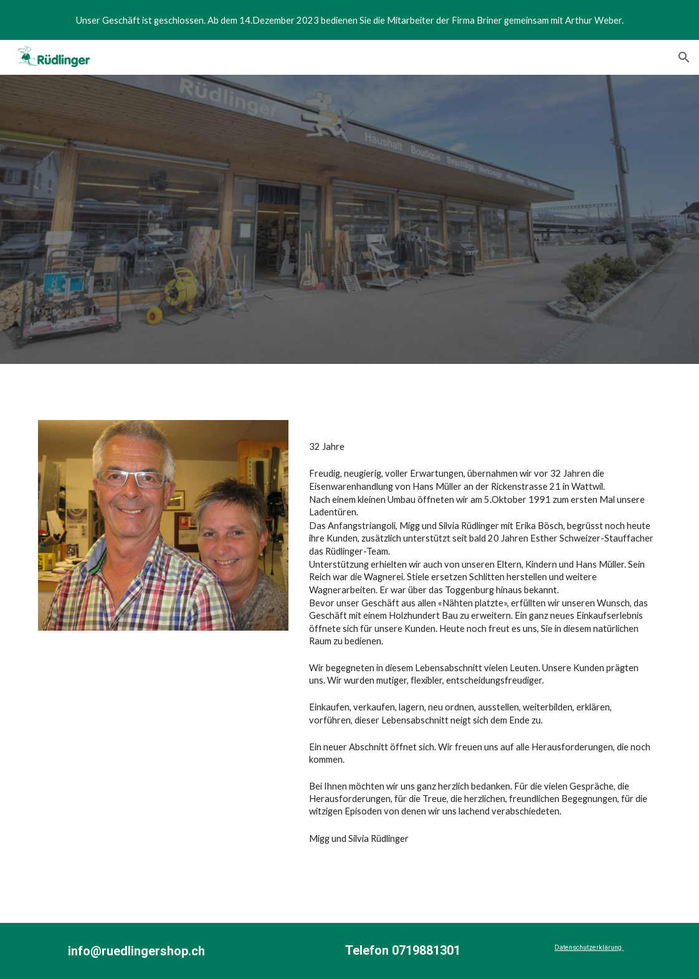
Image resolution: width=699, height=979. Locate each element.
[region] (349, 20)
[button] (684, 57)
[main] (482, 655)
